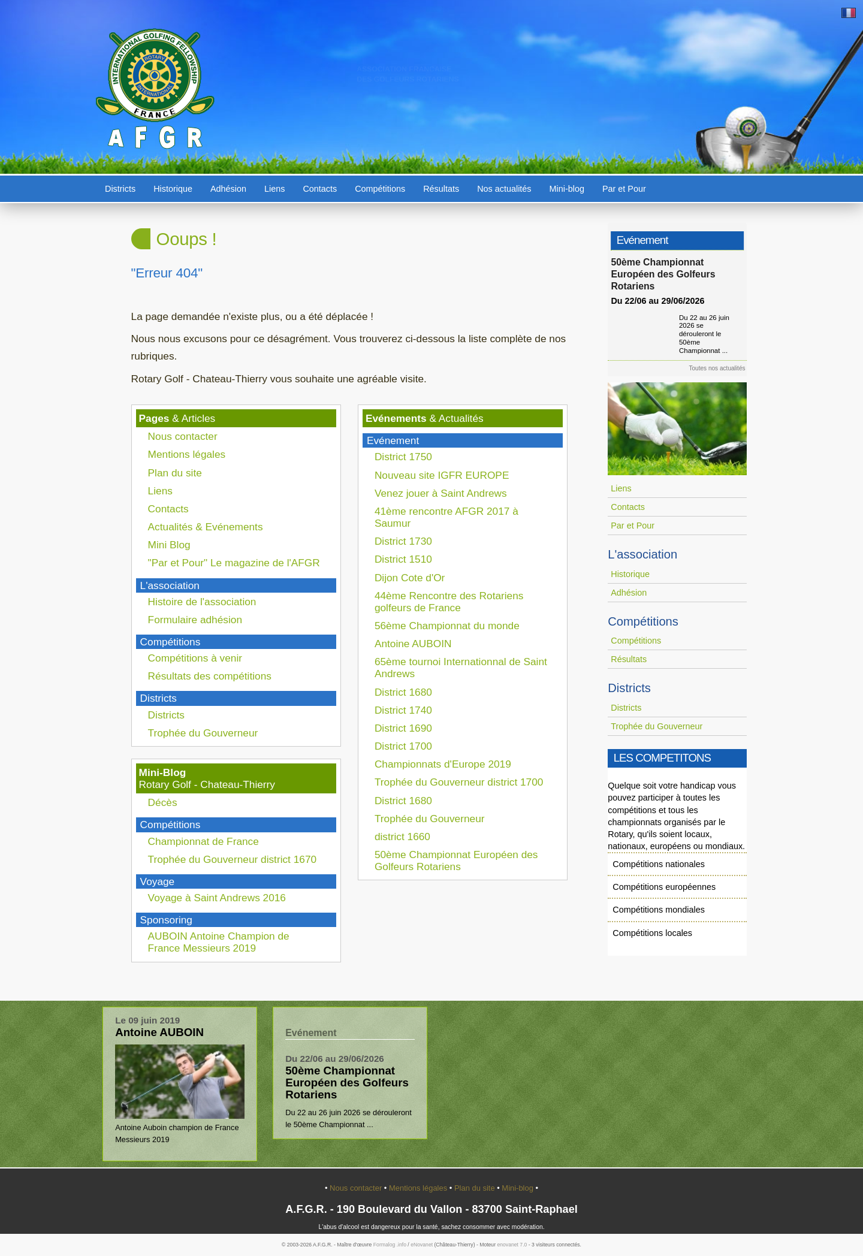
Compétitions (380, 189)
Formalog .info (389, 1245)
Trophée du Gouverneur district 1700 (459, 782)
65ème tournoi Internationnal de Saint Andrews (461, 668)
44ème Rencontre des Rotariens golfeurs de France (449, 602)
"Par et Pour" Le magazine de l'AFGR (234, 563)
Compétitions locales (652, 933)
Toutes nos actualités (721, 368)
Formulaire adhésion (195, 620)
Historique (172, 189)
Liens (274, 189)
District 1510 (403, 559)
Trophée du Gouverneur (203, 733)
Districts (120, 189)
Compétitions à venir (195, 658)
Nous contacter (183, 436)
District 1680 (403, 692)
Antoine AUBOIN (413, 644)
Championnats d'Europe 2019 (443, 764)
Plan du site (175, 473)
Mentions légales (187, 454)
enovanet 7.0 (512, 1245)
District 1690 (403, 728)
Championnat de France (203, 841)
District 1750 (403, 457)
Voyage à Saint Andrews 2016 (217, 898)
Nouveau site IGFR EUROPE (442, 475)
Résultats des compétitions (209, 676)
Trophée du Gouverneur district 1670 (232, 859)
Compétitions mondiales (658, 909)
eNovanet (422, 1245)
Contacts (320, 189)
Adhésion (228, 189)
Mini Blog (169, 545)
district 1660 (402, 837)
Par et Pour (624, 189)
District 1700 (403, 746)
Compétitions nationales (658, 864)
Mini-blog (567, 189)
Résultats (441, 189)
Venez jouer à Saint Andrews (441, 493)
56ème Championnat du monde (447, 626)
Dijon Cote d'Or (410, 578)
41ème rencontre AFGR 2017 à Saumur (446, 517)
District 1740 (403, 710)
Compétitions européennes (664, 887)
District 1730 (403, 541)
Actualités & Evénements (205, 527)
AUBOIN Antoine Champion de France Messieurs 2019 (218, 942)
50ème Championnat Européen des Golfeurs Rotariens (456, 860)
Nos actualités (504, 189)
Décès (162, 802)
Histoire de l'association (202, 602)
